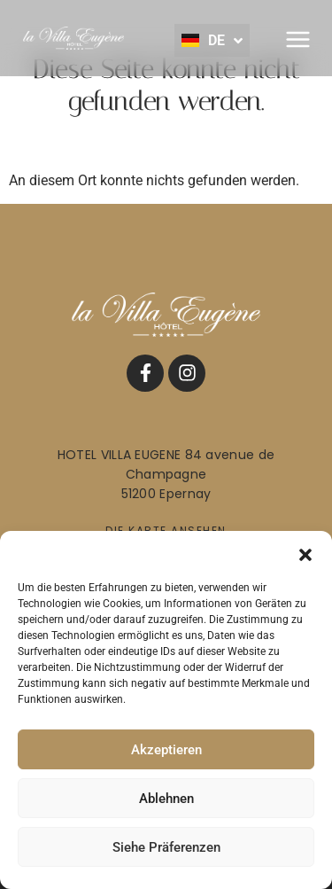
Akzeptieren (166, 750)
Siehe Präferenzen (166, 847)
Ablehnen (166, 799)
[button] (305, 553)
